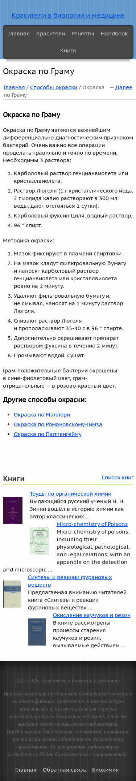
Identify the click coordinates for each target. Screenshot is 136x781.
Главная (19, 33)
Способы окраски (53, 87)
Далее (123, 87)
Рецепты (82, 33)
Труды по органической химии (70, 493)
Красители (50, 33)
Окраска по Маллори (42, 414)
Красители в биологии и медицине (68, 15)
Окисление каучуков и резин (92, 615)
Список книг (117, 477)
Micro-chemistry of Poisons (92, 524)
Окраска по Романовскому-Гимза (58, 424)
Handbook (114, 33)
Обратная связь (64, 769)
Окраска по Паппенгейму (48, 434)
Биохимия (105, 769)
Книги (68, 50)
